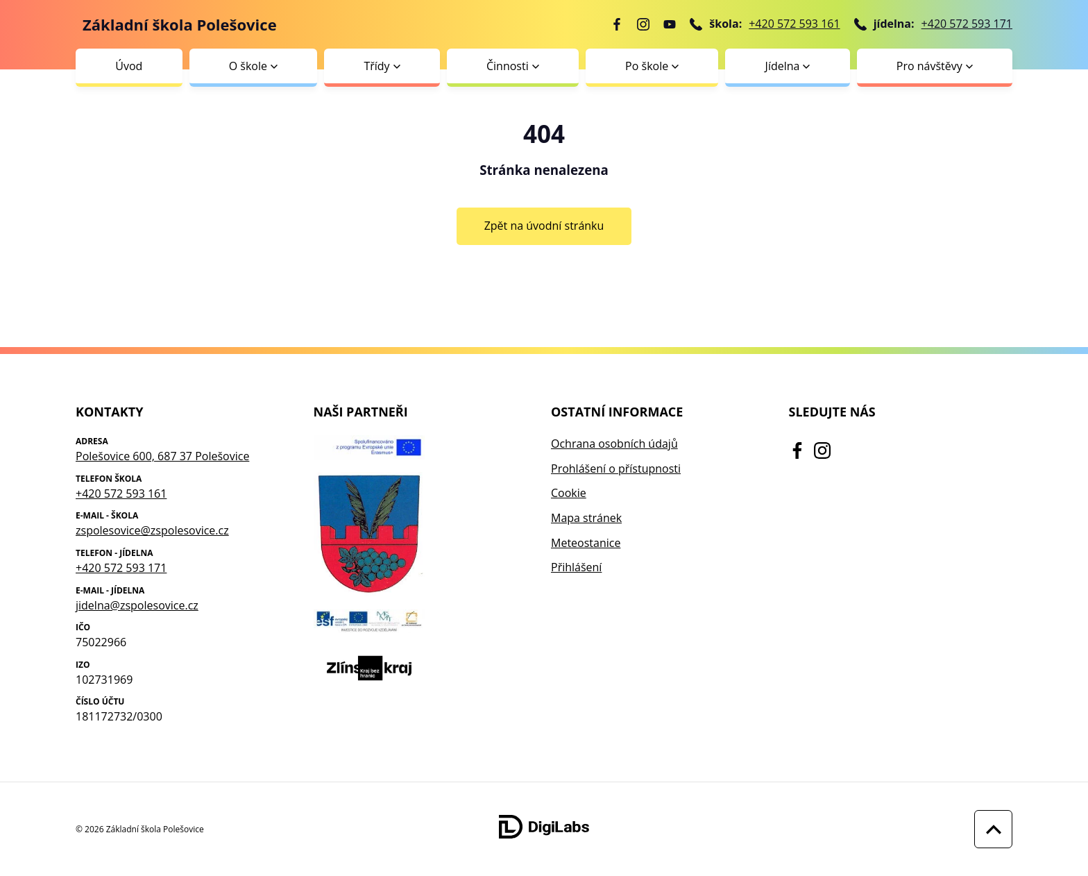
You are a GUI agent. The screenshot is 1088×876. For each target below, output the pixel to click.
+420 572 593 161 (794, 23)
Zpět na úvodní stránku (544, 225)
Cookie (568, 492)
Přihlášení (576, 567)
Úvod (128, 66)
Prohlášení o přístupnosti (616, 468)
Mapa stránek (586, 517)
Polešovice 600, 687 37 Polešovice (162, 456)
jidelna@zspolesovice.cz (137, 605)
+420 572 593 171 (966, 23)
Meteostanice (585, 542)
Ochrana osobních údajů (614, 443)
